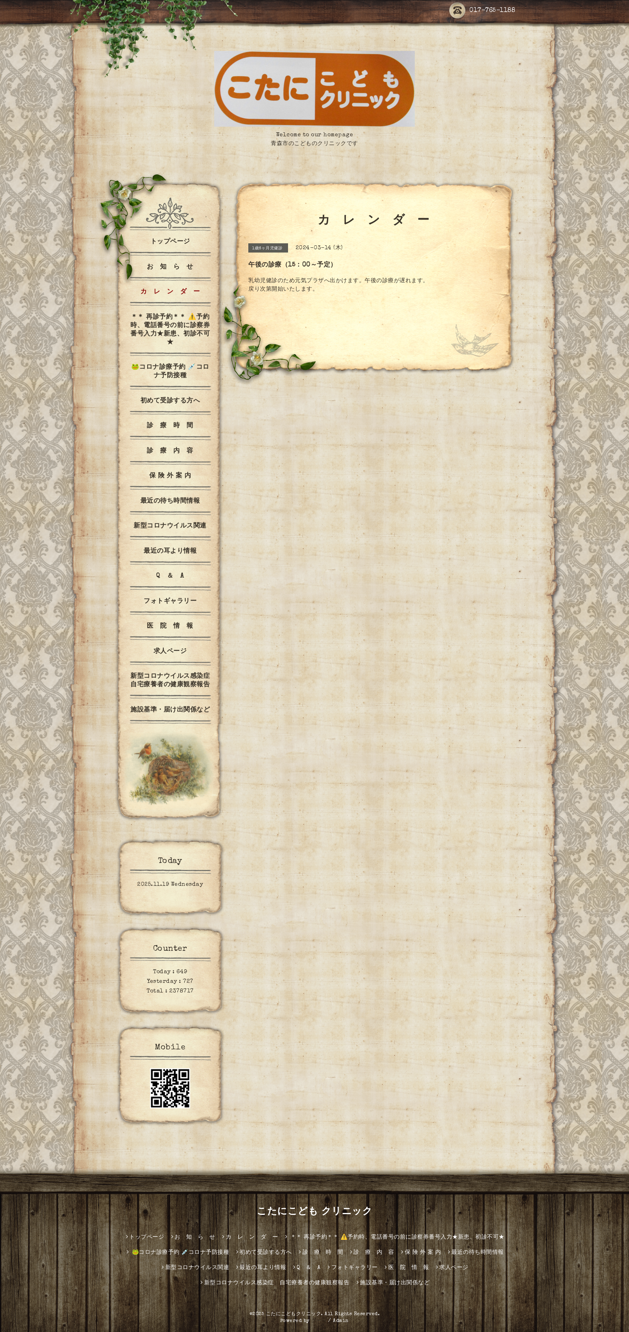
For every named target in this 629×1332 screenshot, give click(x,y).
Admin (341, 1321)
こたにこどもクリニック (293, 1314)
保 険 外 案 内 (170, 476)
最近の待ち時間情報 (170, 501)
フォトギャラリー (170, 601)
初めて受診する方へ (170, 401)
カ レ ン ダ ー (170, 292)
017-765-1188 (482, 11)
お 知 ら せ (170, 267)
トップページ (170, 242)
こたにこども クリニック (314, 1212)
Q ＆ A (170, 576)
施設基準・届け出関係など (170, 710)
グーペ (319, 1321)
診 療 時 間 (170, 426)
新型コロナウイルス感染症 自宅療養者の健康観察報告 (172, 680)
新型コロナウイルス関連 (170, 526)
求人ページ (170, 652)
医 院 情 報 (170, 626)
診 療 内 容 (170, 451)
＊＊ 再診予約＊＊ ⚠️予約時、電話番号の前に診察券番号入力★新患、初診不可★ (170, 330)
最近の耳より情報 (170, 551)
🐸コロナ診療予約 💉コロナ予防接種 (170, 371)
